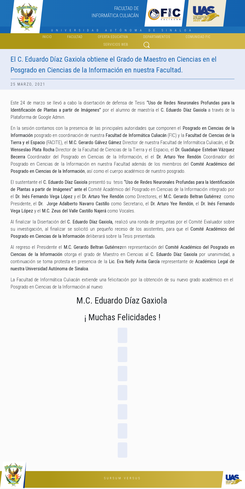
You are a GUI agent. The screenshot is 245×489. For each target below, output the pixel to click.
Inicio (47, 37)
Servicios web (115, 44)
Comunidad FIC (198, 37)
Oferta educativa (113, 37)
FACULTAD (75, 37)
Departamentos (156, 37)
